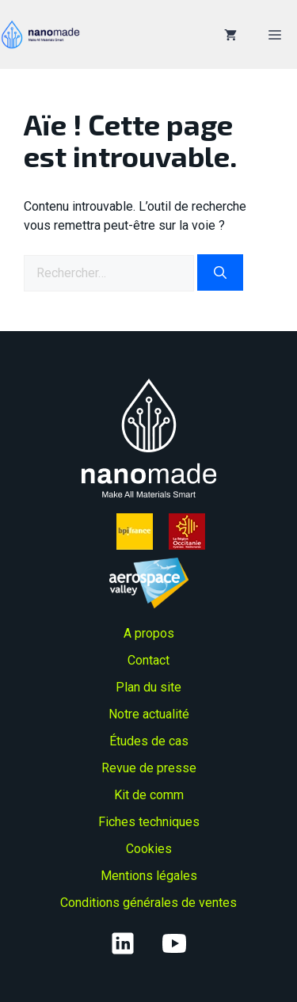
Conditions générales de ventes (148, 902)
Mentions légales (149, 875)
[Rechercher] (220, 272)
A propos (149, 633)
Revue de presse (148, 767)
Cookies (149, 848)
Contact (148, 660)
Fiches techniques (149, 821)
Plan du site (148, 687)
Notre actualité (149, 714)
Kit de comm (149, 794)
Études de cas (148, 741)
